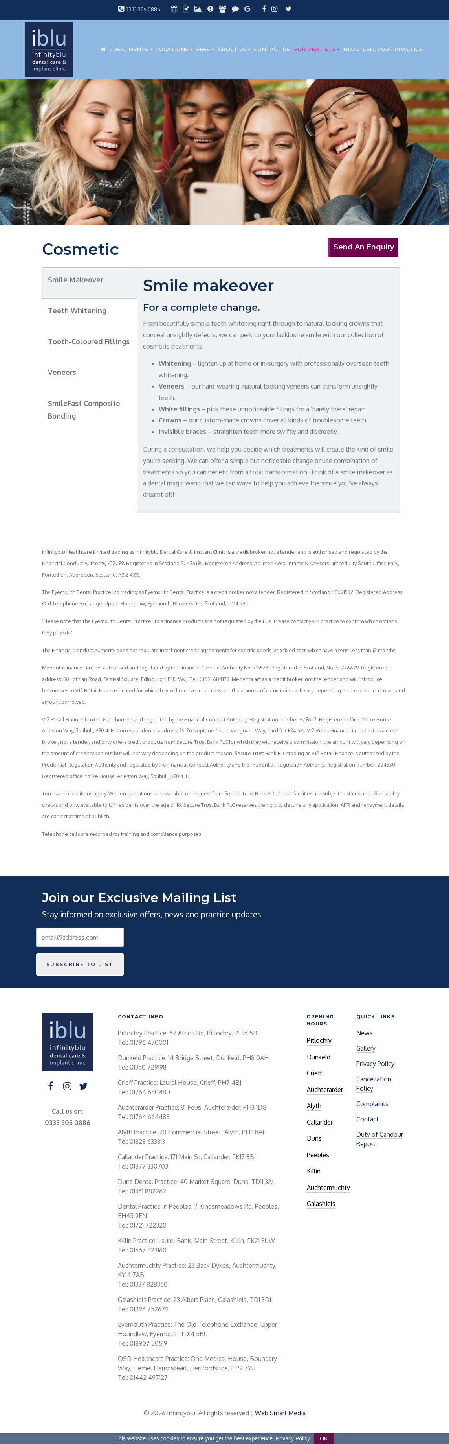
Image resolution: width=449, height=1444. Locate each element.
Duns (314, 1138)
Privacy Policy (375, 1064)
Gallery (366, 1048)
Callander (320, 1122)
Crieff (314, 1073)
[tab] (89, 283)
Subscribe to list (80, 964)
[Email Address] (80, 937)
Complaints (372, 1104)
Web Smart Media (280, 1413)
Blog (351, 49)
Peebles (318, 1155)
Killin (314, 1171)
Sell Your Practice (392, 49)
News (364, 1033)
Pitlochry (319, 1040)
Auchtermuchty (328, 1187)
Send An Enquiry (364, 247)
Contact (367, 1119)
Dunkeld (318, 1057)
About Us (232, 49)
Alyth (314, 1106)
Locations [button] (172, 49)
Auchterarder (325, 1090)
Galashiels (321, 1204)
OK (324, 1438)
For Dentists (315, 49)
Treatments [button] (128, 49)
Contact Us (272, 49)
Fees (203, 49)
